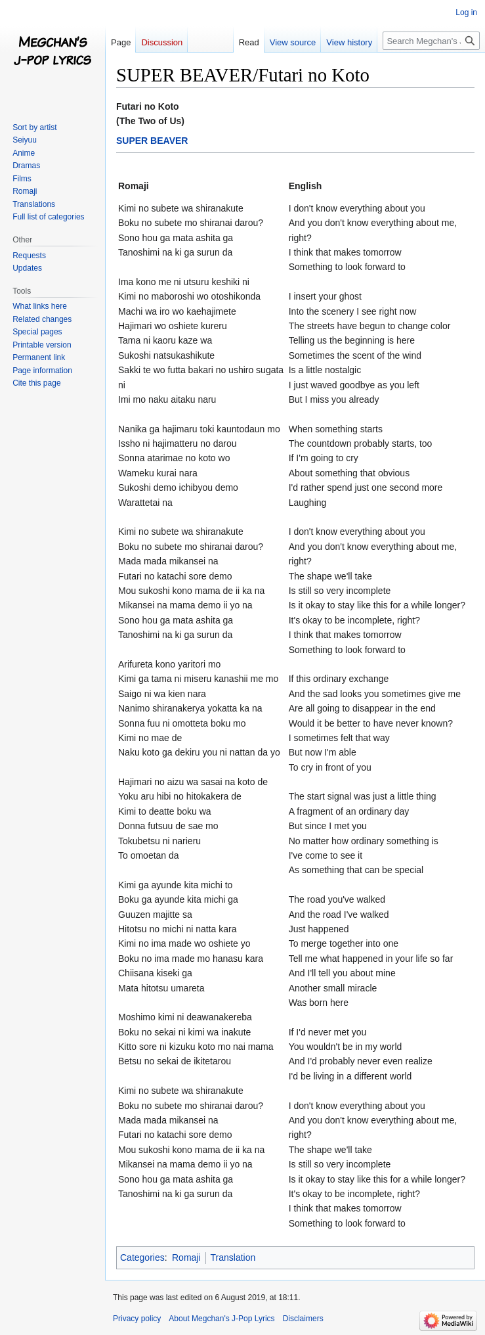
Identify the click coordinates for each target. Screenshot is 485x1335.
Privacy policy (137, 1318)
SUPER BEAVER (152, 140)
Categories (142, 1257)
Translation (233, 1257)
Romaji (186, 1257)
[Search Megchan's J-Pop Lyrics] (431, 41)
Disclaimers (303, 1318)
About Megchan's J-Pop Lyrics (221, 1318)
